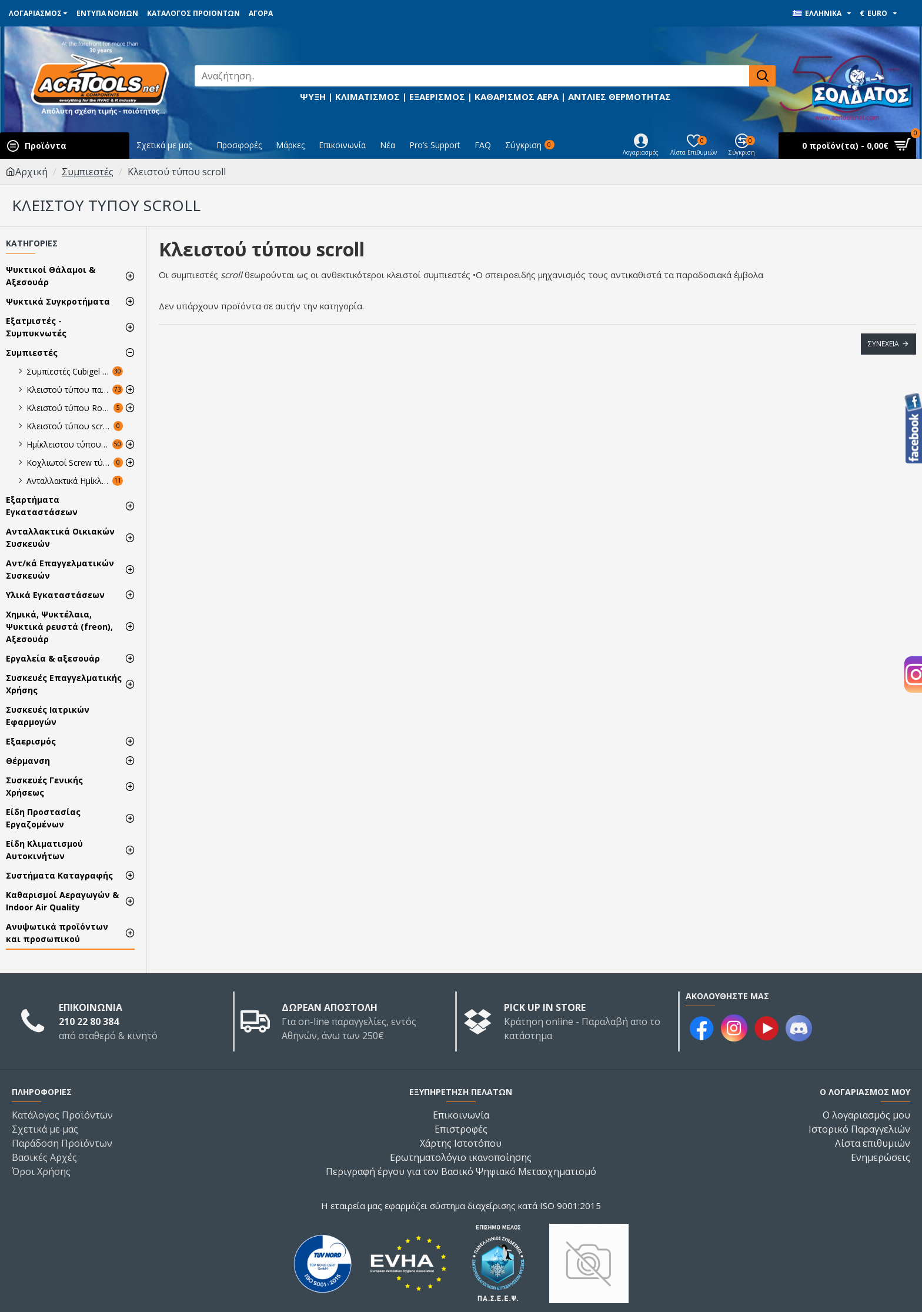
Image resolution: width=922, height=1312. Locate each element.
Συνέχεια (883, 344)
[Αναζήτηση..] (472, 75)
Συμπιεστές (87, 171)
